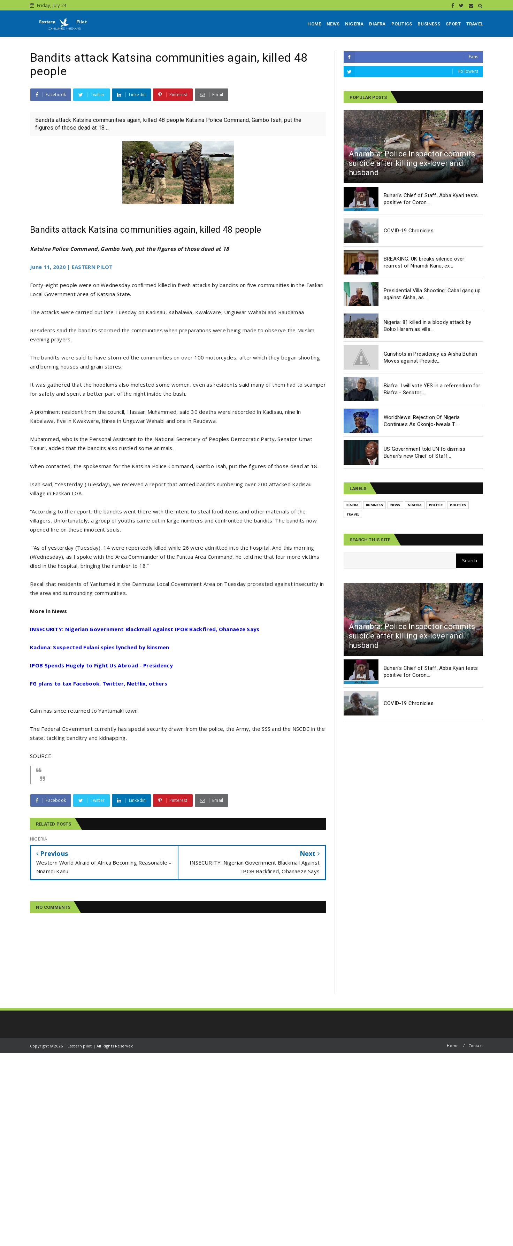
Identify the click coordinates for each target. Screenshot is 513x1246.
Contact (475, 1045)
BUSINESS (429, 23)
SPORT (453, 23)
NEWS (333, 23)
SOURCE (40, 755)
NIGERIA (354, 23)
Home (453, 1045)
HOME (314, 23)
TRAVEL (474, 23)
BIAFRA (377, 23)
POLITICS (401, 23)
